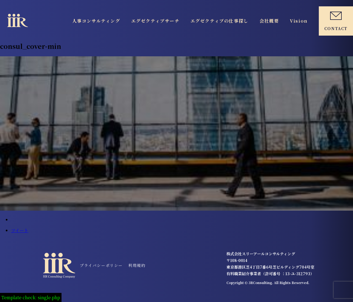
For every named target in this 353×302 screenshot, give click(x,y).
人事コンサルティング (96, 21)
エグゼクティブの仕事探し (219, 21)
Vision (299, 21)
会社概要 (269, 21)
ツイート (19, 230)
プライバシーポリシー (101, 265)
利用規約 (136, 265)
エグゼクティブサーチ (155, 21)
